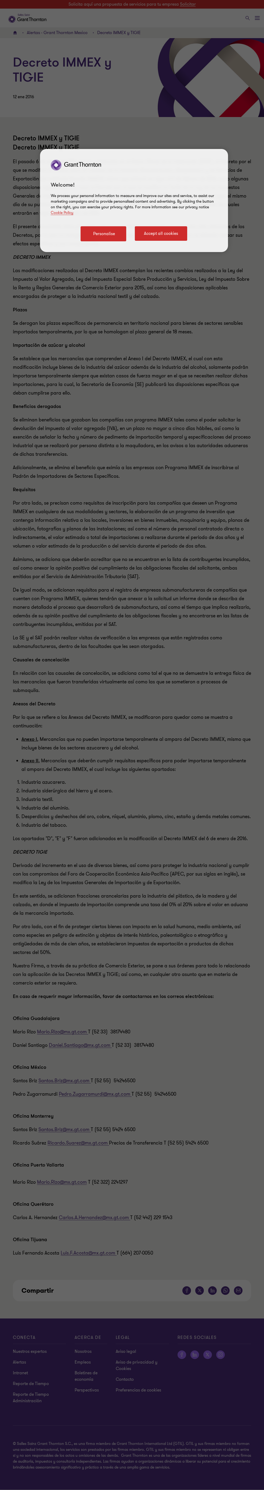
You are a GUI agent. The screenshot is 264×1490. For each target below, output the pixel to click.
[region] (134, 200)
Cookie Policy (62, 212)
